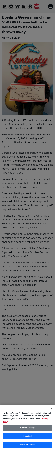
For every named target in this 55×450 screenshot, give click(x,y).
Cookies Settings (27, 428)
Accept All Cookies (27, 445)
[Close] (51, 409)
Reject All (27, 436)
